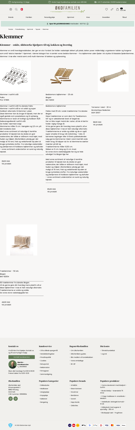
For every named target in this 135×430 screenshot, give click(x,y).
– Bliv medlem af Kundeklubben (81, 357)
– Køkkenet (43, 399)
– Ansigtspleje (44, 392)
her (67, 154)
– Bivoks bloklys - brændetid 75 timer (111, 392)
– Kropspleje (43, 395)
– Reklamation (44, 367)
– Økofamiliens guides (78, 354)
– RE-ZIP (72, 364)
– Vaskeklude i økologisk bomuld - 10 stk (112, 403)
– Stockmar (74, 392)
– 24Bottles (74, 405)
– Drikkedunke (44, 385)
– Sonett (73, 399)
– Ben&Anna (74, 395)
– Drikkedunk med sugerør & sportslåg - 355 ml (110, 408)
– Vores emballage (76, 361)
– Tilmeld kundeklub (107, 350)
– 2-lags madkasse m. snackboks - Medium (113, 397)
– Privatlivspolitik (45, 357)
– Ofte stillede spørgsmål (48, 350)
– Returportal (44, 364)
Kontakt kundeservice (22, 357)
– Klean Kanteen (76, 389)
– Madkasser (43, 389)
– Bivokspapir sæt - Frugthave (111, 413)
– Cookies (42, 361)
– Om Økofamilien (76, 350)
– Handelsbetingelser (46, 354)
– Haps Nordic (75, 402)
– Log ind (103, 354)
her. (72, 152)
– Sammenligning (45, 374)
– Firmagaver (44, 371)
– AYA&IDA (73, 385)
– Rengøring (43, 402)
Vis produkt (6, 163)
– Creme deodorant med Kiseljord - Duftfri (113, 386)
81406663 (23, 367)
